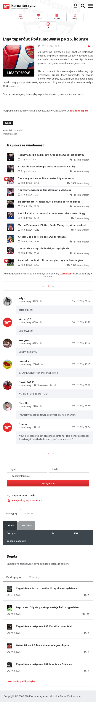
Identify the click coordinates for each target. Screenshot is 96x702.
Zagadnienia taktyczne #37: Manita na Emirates (44, 664)
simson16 (25, 319)
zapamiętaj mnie (18, 476)
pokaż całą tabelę (16, 541)
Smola (23, 424)
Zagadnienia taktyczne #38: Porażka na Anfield (44, 626)
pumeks (24, 361)
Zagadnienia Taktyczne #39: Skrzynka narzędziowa (46, 588)
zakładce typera (79, 110)
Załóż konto (67, 273)
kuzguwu (25, 340)
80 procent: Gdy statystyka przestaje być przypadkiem (47, 607)
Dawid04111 (27, 382)
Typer (8, 123)
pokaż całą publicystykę (21, 681)
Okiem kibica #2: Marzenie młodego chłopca (42, 645)
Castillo (23, 403)
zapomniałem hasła (23, 495)
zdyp (22, 298)
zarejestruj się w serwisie (27, 500)
